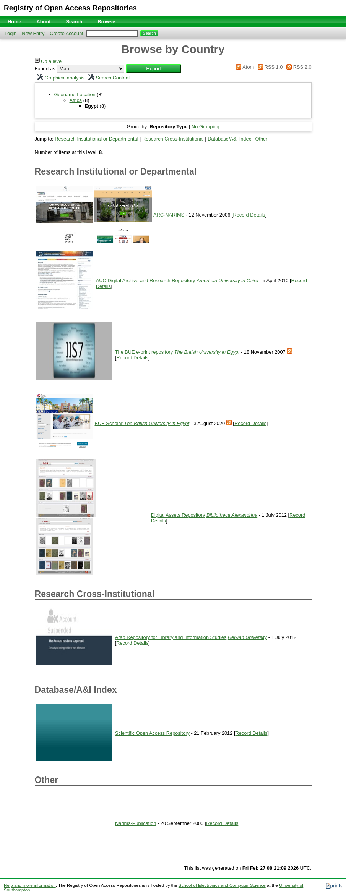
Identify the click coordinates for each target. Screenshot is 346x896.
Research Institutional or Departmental (96, 139)
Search (74, 21)
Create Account (66, 33)
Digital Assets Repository (178, 515)
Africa (76, 100)
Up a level (49, 61)
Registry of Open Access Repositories (70, 8)
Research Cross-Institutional (173, 139)
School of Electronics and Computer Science (222, 885)
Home (14, 21)
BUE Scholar (109, 423)
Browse (106, 21)
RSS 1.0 (269, 67)
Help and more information (30, 885)
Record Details (249, 215)
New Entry (33, 33)
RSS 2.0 (298, 67)
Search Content (108, 78)
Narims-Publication (135, 823)
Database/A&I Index (229, 139)
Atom (244, 67)
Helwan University (247, 637)
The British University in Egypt (207, 352)
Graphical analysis (60, 78)
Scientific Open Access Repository (152, 733)
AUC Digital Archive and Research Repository (145, 280)
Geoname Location (75, 94)
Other (261, 139)
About (44, 21)
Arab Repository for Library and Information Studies (171, 637)
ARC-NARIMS (168, 215)
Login (10, 33)
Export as (45, 68)
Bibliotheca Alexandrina (231, 515)
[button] (153, 68)
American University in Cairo (227, 280)
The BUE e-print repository (144, 352)
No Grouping (205, 126)
